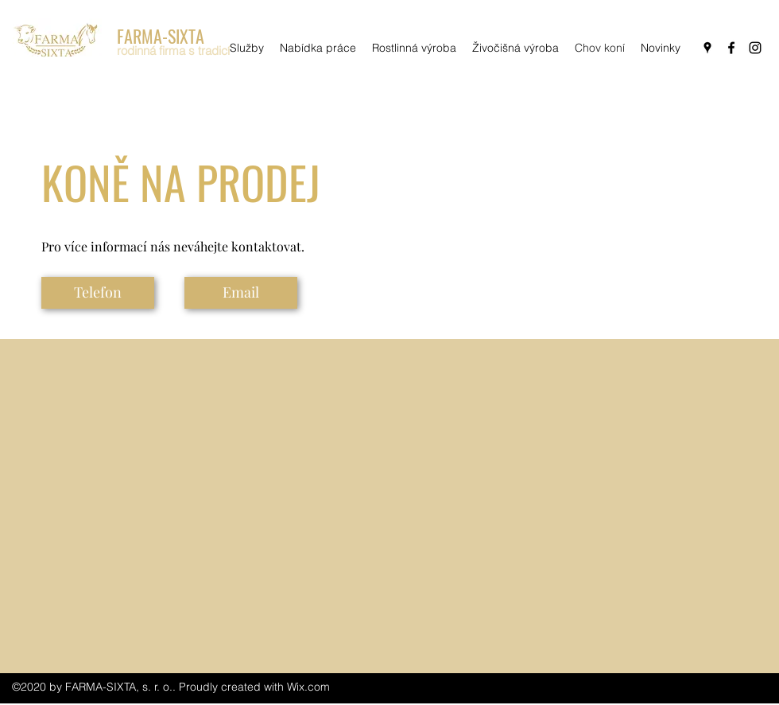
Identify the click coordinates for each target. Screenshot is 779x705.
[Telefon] (97, 293)
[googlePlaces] (707, 48)
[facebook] (731, 48)
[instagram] (755, 48)
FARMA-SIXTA (160, 36)
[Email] (240, 293)
